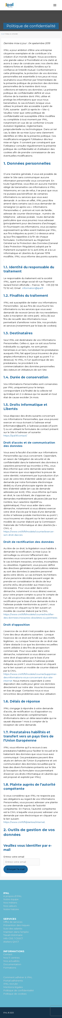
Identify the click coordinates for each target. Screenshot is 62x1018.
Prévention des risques (16, 925)
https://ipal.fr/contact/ (15, 435)
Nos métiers (10, 902)
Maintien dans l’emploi (16, 932)
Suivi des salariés (12, 928)
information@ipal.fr (32, 288)
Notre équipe (11, 899)
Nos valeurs (10, 906)
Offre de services (12, 922)
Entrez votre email (13, 856)
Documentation (12, 964)
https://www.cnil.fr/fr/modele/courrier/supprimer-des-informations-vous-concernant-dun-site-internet (30, 677)
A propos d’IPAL (12, 896)
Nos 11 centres (11, 957)
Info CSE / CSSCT (13, 938)
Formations (9, 967)
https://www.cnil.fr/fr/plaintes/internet (24, 822)
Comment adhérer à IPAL (17, 977)
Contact (7, 954)
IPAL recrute (10, 983)
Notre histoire (11, 909)
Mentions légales (13, 987)
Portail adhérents (13, 980)
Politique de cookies (14, 993)
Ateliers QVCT (11, 941)
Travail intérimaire (12, 935)
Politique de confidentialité (18, 990)
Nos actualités (11, 961)
